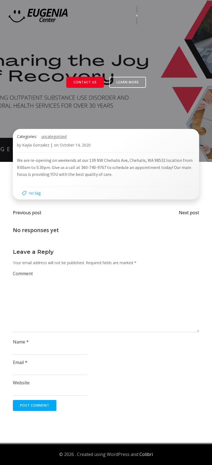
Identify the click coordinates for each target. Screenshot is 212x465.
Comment (23, 273)
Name (21, 342)
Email (20, 362)
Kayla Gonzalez (35, 145)
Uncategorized (54, 136)
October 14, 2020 (75, 145)
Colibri (146, 454)
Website (21, 383)
